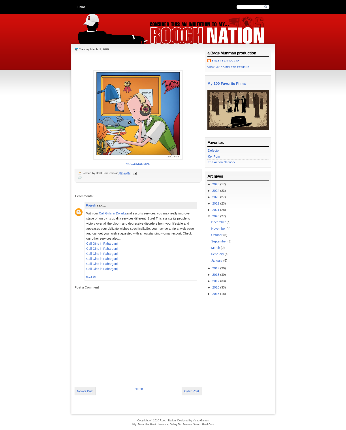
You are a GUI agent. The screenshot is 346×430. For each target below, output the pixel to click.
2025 (216, 184)
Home (81, 7)
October (217, 235)
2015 (216, 294)
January (217, 260)
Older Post (191, 391)
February (218, 254)
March (216, 247)
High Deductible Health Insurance (150, 424)
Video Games (201, 420)
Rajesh (91, 205)
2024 (216, 190)
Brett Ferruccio (225, 60)
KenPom (214, 156)
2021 (216, 210)
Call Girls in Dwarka (113, 213)
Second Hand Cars (203, 424)
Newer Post (85, 391)
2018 (216, 274)
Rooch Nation (104, 39)
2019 (216, 268)
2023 (216, 197)
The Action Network (221, 162)
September (219, 241)
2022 (216, 203)
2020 (216, 216)
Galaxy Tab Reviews (181, 424)
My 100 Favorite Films (226, 84)
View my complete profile (228, 67)
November (219, 228)
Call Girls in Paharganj (102, 243)
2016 (216, 287)
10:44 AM (91, 277)
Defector (214, 150)
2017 (216, 281)
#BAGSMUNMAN (138, 164)
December (219, 222)
